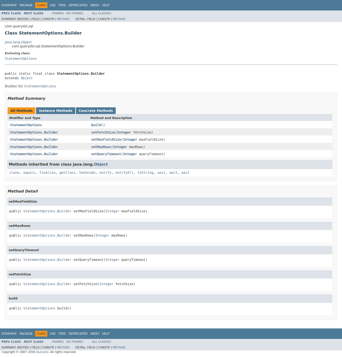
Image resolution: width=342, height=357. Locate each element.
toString (145, 172)
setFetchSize (103, 132)
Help (105, 5)
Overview (9, 5)
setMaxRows (101, 147)
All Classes (101, 13)
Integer (124, 132)
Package (26, 5)
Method (63, 19)
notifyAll (124, 172)
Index (95, 5)
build (96, 125)
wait (161, 172)
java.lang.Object (18, 42)
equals (29, 172)
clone (14, 172)
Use (53, 5)
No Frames (74, 13)
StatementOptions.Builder (34, 132)
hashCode (87, 172)
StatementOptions (21, 58)
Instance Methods (55, 111)
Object (27, 78)
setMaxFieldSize (106, 139)
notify (105, 172)
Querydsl (42, 352)
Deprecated (78, 5)
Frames (58, 13)
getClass (67, 172)
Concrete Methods (96, 111)
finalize (47, 172)
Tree (62, 5)
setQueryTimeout (106, 154)
